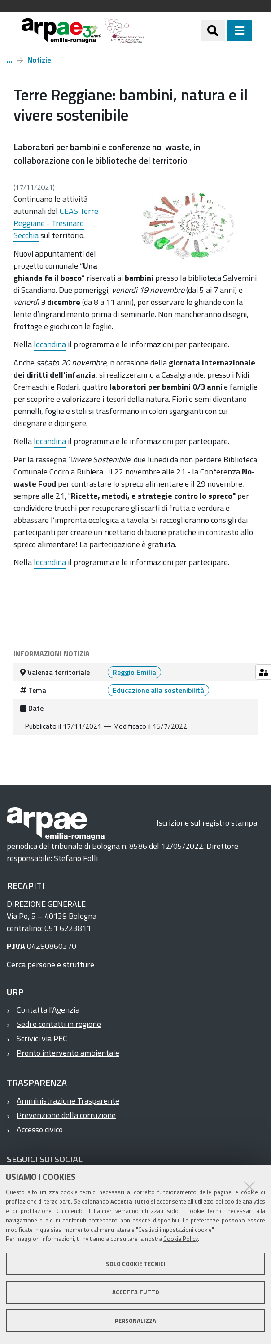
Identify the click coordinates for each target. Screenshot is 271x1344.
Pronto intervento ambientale (68, 1053)
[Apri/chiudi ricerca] (213, 30)
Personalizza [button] (135, 1320)
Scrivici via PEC (42, 1038)
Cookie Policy (180, 1238)
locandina (50, 344)
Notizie (39, 60)
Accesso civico (40, 1129)
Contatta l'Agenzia (48, 1010)
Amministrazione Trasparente (68, 1101)
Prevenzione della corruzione (66, 1115)
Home (9, 60)
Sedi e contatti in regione (59, 1024)
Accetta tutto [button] (135, 1291)
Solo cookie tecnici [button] (136, 1263)
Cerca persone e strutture (50, 964)
